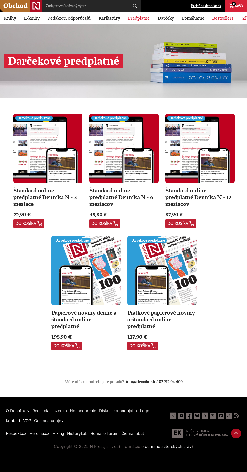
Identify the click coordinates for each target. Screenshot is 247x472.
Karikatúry (109, 18)
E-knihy (32, 18)
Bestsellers (223, 18)
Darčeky (166, 18)
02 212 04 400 (171, 381)
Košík (237, 5)
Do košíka (25, 223)
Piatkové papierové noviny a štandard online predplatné (161, 319)
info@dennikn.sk (140, 381)
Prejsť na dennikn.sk (206, 5)
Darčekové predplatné (34, 118)
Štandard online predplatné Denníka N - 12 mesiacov (198, 197)
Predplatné (139, 18)
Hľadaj (135, 6)
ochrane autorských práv (168, 446)
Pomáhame (193, 18)
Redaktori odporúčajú (69, 18)
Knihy (10, 18)
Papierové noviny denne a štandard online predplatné (83, 319)
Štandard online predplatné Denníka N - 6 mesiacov (121, 197)
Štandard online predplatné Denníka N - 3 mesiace (45, 197)
